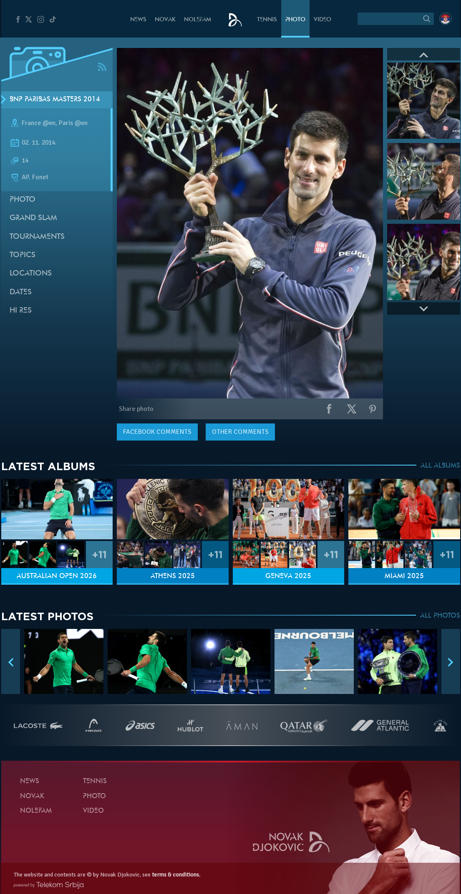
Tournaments (37, 237)
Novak (165, 20)
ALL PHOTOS (440, 616)
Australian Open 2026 (57, 576)
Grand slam (33, 218)
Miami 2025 (404, 576)
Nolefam (197, 20)
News (138, 20)
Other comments (240, 432)
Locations (31, 274)
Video (322, 20)
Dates (21, 292)
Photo (295, 20)
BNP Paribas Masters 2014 (55, 99)
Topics (22, 255)
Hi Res (21, 311)
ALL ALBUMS (440, 466)
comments (157, 432)
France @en (38, 123)
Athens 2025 (173, 576)
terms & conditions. (176, 874)
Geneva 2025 (288, 576)
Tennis (267, 20)
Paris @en (73, 123)
